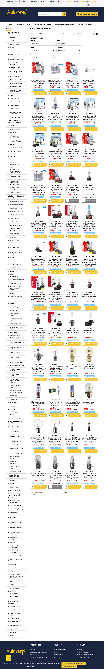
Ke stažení (50, 1)
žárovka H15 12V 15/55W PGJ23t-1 (72, 224)
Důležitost (83, 34)
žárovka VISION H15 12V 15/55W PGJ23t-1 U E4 (38, 225)
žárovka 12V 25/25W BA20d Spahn (55, 367)
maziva (12, 244)
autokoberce (14, 403)
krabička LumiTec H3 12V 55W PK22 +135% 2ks (72, 81)
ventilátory (13, 396)
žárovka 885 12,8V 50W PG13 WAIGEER (72, 331)
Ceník (58, 1)
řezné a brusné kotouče (15, 314)
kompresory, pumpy (16, 296)
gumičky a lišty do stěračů (15, 188)
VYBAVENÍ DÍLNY (13, 271)
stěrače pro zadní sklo (15, 177)
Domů (8, 29)
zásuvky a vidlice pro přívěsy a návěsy (16, 533)
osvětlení (13, 564)
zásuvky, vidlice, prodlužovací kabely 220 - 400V (16, 576)
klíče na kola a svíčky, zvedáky (17, 343)
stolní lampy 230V (15, 505)
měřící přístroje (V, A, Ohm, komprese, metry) (16, 288)
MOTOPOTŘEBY (13, 597)
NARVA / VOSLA (14, 44)
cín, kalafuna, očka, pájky (16, 328)
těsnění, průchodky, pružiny (16, 457)
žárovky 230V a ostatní (14, 513)
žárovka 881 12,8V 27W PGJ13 (55, 331)
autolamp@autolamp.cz (85, 655)
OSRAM (12, 41)
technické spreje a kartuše (16, 253)
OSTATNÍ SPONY (15, 487)
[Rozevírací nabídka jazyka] (92, 5)
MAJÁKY (12, 126)
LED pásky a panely (16, 87)
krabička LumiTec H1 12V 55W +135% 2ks (38, 81)
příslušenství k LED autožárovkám (15, 91)
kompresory (14, 406)
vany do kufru (14, 399)
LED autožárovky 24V (16, 80)
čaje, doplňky (14, 629)
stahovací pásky (15, 426)
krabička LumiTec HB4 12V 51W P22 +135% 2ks (89, 260)
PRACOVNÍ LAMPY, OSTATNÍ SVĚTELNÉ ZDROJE (14, 495)
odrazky (12, 542)
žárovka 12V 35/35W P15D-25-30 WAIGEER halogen (72, 439)
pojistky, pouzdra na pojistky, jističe (16, 435)
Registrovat (93, 1)
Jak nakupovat (58, 655)
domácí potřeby (15, 588)
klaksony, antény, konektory (15, 353)
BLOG (43, 1)
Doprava (33, 650)
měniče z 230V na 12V (17, 215)
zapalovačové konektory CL (14, 358)
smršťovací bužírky (16, 453)
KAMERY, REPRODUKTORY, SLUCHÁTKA (13, 601)
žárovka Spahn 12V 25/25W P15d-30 (55, 439)
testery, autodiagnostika (15, 275)
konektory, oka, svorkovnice (15, 430)
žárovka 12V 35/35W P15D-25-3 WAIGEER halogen (89, 439)
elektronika (13, 568)
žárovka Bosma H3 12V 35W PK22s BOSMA (89, 81)
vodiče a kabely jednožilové (15, 546)
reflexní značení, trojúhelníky (15, 370)
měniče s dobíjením (16, 205)
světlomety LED (14, 98)
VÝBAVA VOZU (12, 332)
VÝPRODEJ (23, 1)
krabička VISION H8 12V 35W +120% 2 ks (38, 188)
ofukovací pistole (15, 300)
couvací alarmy (15, 418)
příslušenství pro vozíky (15, 538)
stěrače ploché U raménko (15, 152)
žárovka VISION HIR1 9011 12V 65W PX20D (38, 260)
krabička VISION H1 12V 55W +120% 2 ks (55, 81)
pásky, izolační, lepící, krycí (17, 449)
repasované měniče (16, 225)
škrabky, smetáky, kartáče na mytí (15, 386)
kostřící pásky (14, 445)
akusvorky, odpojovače (14, 462)
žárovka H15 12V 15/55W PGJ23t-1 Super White (89, 225)
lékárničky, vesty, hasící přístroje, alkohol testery (15, 337)
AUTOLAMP (13, 37)
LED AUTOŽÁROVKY (14, 68)
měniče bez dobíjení (16, 201)
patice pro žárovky (16, 472)
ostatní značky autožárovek (14, 55)
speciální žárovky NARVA (15, 523)
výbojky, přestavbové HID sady (17, 63)
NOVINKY (10, 1)
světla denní (14, 109)
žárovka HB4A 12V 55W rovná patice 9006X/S (89, 296)
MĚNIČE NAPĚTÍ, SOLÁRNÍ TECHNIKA (16, 197)
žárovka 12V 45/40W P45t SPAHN (38, 367)
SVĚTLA (10, 95)
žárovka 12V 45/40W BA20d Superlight (89, 368)
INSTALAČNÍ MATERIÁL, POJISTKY (15, 422)
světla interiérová (15, 117)
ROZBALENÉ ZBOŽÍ (13, 618)
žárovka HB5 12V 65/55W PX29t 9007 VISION (38, 332)
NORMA (12, 484)
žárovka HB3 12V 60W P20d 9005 (55, 295)
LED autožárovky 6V (16, 83)
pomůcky (13, 632)
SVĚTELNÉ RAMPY (15, 129)
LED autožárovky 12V (16, 76)
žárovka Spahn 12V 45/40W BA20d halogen (38, 403)
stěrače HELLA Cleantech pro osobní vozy (17, 157)
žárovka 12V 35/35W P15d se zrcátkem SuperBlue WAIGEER (72, 403)
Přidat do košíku (40, 93)
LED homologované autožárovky (16, 72)
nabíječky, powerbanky (14, 592)
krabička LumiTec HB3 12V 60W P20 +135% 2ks (55, 260)
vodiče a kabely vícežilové (15, 551)
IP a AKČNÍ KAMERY (16, 610)
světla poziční (14, 105)
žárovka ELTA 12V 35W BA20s (55, 403)
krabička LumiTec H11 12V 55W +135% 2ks (55, 189)
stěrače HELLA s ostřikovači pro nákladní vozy (14, 182)
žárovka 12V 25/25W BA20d (72, 367)
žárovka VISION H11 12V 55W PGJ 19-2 (72, 188)
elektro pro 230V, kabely (15, 467)
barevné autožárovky (17, 59)
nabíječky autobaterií (17, 280)
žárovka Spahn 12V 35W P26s (89, 403)
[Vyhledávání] (52, 14)
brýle (11, 581)
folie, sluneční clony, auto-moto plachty (16, 391)
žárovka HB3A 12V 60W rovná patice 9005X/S (72, 296)
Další (66, 493)
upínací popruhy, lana (17, 366)
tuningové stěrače (15, 193)
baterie (12, 303)
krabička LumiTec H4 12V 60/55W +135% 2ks (89, 153)
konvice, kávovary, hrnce (16, 413)
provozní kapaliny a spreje (16, 248)
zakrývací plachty (15, 324)
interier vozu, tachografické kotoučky (14, 380)
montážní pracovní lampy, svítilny (16, 501)
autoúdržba (13, 237)
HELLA (11, 51)
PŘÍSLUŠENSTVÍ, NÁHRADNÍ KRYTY (15, 137)
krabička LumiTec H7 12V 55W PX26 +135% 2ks (72, 153)
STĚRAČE (11, 144)
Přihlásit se (82, 1)
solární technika (15, 218)
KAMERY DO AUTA (15, 607)
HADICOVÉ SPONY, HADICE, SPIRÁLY (14, 476)
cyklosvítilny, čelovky (16, 509)
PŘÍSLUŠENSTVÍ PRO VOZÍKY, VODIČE (14, 528)
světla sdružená (15, 102)
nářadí (12, 293)
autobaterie (14, 310)
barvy (11, 261)
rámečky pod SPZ (15, 556)
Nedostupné (74, 200)
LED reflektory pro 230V (15, 518)
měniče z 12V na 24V (16, 211)
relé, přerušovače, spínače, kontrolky (16, 440)
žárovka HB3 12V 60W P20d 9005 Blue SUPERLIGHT (72, 260)
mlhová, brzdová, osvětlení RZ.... (15, 113)
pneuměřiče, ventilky (16, 362)
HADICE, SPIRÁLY (15, 490)
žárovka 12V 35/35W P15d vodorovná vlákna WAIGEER (38, 475)
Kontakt (56, 652)
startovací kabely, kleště (15, 348)
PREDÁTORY (13, 133)
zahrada (12, 585)
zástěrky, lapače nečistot (15, 375)
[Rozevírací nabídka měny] (69, 1)
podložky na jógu (15, 625)
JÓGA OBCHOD (13, 622)
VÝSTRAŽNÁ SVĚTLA (16, 141)
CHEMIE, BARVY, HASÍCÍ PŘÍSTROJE (15, 229)
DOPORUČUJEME (34, 1)
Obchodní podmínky (60, 650)
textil (11, 636)
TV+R (11, 571)
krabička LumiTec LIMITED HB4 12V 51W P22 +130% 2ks (38, 296)
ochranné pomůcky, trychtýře (16, 319)
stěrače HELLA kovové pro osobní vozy (17, 163)
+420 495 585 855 (83, 652)
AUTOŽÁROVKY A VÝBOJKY (13, 33)
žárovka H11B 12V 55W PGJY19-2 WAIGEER (89, 189)
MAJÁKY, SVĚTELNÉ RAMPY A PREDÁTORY (15, 121)
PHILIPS (12, 48)
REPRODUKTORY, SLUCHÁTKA (15, 614)
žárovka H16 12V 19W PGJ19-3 (55, 224)
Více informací (31, 667)
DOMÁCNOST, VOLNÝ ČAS (15, 560)
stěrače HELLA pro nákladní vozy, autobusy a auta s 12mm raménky (15, 170)
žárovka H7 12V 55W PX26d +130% (55, 117)
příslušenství (14, 222)
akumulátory (14, 307)
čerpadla (13, 409)
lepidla (12, 257)
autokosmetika (14, 234)
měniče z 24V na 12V (16, 208)
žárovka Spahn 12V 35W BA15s (38, 439)
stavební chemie (15, 264)
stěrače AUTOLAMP (16, 148)
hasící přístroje (14, 240)
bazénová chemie (16, 268)
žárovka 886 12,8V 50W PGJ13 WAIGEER (89, 331)
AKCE (16, 1)
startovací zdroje (15, 283)
